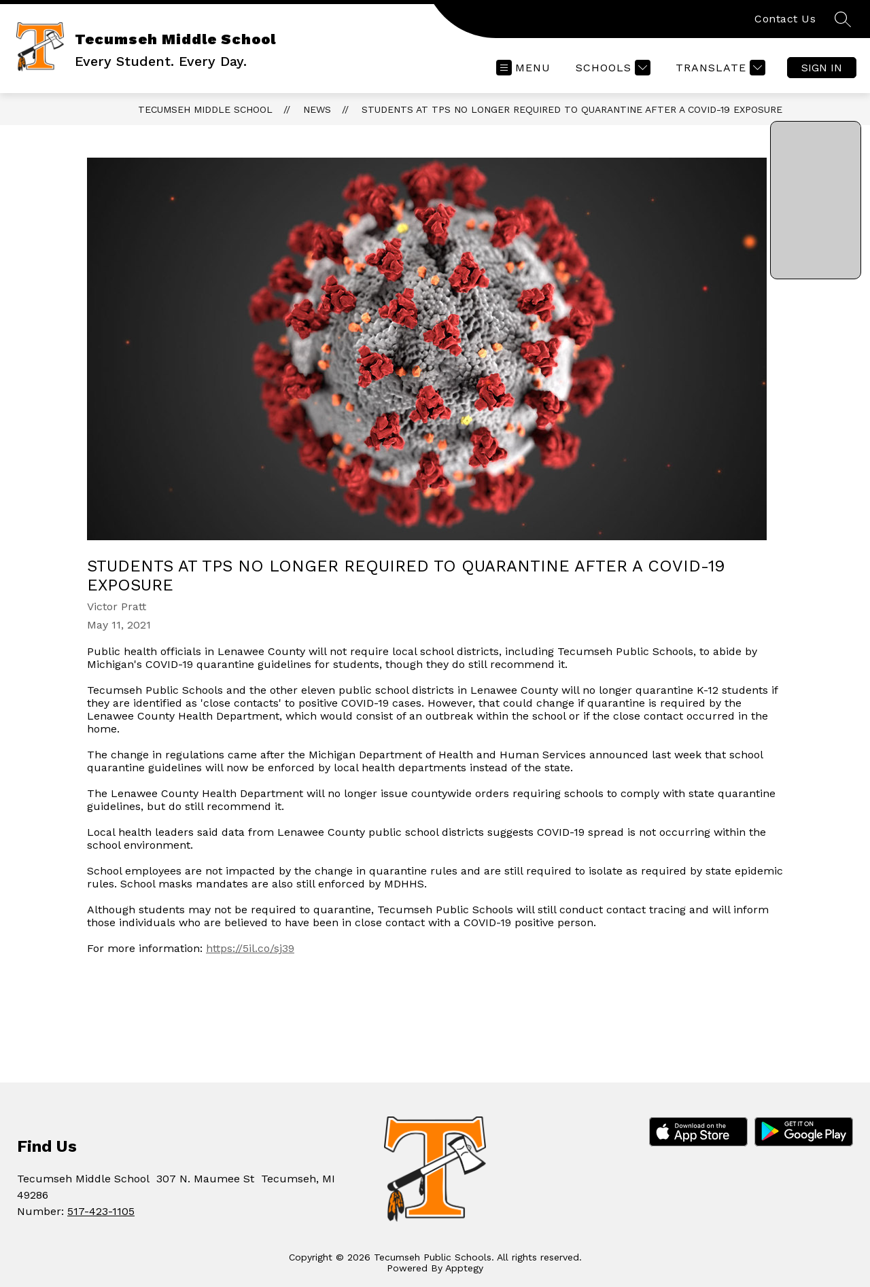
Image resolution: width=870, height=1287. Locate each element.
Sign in (821, 67)
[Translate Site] (718, 67)
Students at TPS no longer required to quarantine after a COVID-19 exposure (572, 109)
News (317, 109)
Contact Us (785, 18)
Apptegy (464, 1268)
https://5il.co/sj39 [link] (250, 948)
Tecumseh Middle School (205, 109)
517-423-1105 (101, 1211)
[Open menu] (523, 67)
